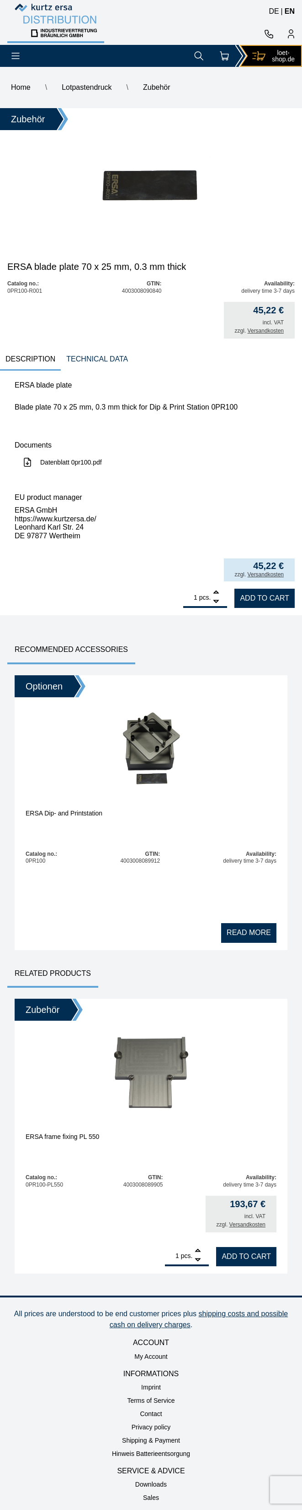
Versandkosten (266, 331)
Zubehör (156, 87)
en (290, 11)
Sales (151, 1497)
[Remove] (216, 601)
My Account (150, 1356)
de (274, 11)
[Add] (216, 593)
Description (30, 359)
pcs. (205, 597)
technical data (97, 359)
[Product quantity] (190, 597)
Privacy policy (151, 1427)
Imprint (151, 1387)
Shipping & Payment (151, 1440)
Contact (151, 1413)
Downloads (151, 1484)
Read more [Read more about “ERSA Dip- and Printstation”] (249, 932)
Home (21, 87)
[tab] (30, 360)
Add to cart (264, 598)
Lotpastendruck (86, 87)
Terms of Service (151, 1400)
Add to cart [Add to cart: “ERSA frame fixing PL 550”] (246, 1256)
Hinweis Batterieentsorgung (151, 1453)
